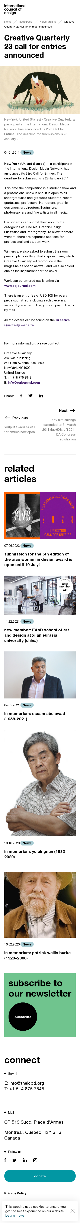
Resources (25, 21)
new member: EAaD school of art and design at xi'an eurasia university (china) (36, 635)
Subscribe (23, 1017)
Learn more (14, 1215)
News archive (48, 21)
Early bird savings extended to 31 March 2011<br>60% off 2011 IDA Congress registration (59, 429)
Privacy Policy (15, 1193)
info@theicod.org (27, 1083)
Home (8, 21)
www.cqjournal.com (20, 285)
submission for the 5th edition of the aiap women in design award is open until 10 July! (38, 559)
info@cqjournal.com (24, 382)
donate (40, 1176)
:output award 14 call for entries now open (19, 429)
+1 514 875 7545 (26, 1088)
